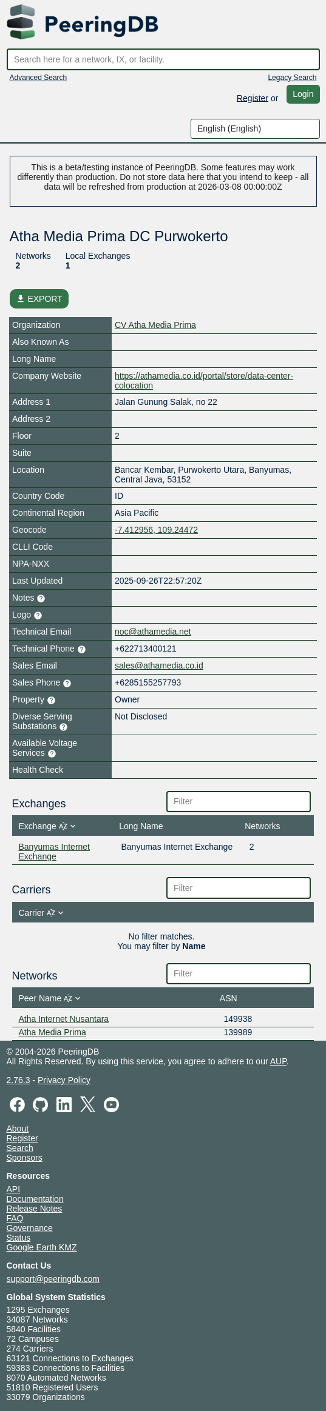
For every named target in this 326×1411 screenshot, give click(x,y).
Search (20, 1148)
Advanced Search (38, 77)
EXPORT (39, 299)
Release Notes (35, 1208)
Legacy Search (292, 77)
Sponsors (24, 1157)
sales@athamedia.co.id (159, 665)
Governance (30, 1228)
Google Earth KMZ (42, 1247)
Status (19, 1238)
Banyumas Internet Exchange (54, 851)
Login (303, 94)
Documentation (35, 1199)
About (18, 1128)
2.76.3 (18, 1080)
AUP (278, 1061)
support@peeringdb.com (53, 1279)
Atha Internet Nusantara (64, 1019)
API (14, 1189)
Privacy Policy (64, 1080)
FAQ (15, 1218)
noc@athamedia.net (153, 631)
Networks (33, 256)
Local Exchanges (98, 256)
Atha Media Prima (52, 1032)
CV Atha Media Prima (155, 325)
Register (252, 97)
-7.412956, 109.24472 (156, 530)
